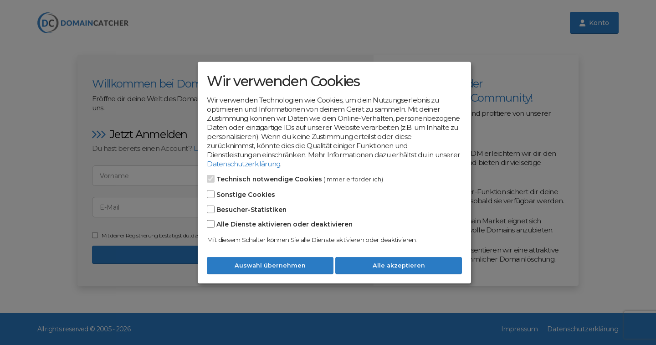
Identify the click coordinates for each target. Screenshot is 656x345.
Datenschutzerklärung (243, 164)
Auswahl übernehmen (270, 265)
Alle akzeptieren (399, 265)
